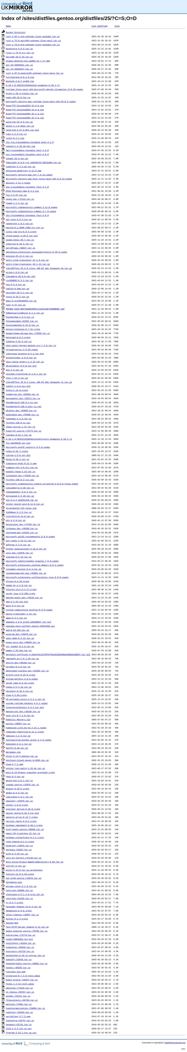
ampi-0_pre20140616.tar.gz (21, 300)
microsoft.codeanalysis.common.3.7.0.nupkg (31, 211)
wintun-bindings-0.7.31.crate (23, 329)
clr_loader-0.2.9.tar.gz (20, 646)
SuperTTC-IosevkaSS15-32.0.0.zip (25, 105)
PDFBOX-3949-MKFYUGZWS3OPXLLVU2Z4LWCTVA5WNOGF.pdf (35, 308)
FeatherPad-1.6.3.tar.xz (20, 317)
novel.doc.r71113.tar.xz (20, 199)
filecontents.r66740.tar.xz (22, 1000)
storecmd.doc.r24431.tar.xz (22, 532)
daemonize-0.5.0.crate (19, 910)
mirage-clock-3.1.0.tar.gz (21, 886)
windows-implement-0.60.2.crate (24, 825)
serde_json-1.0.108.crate (20, 593)
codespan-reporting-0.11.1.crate (25, 731)
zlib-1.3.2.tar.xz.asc (19, 1028)
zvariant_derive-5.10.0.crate (23, 809)
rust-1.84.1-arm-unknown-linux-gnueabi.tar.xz (33, 36)
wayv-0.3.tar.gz (15, 605)
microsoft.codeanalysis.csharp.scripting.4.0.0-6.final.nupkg (42, 483)
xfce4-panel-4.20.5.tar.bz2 (22, 235)
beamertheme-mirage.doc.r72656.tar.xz (28, 333)
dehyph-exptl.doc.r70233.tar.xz (24, 597)
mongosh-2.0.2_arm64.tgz (20, 81)
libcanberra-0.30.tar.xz (20, 487)
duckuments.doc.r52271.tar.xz (23, 398)
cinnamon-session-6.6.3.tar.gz (23, 569)
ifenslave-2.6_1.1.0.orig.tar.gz (25, 894)
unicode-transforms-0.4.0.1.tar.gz (26, 374)
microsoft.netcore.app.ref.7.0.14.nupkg (29, 174)
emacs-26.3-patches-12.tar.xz (23, 833)
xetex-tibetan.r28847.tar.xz (22, 914)
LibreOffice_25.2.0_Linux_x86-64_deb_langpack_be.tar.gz (39, 268)
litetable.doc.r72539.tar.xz (22, 475)
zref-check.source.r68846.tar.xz (25, 829)
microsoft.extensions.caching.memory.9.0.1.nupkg (34, 565)
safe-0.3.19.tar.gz (17, 853)
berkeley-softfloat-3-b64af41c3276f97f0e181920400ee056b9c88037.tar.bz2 (48, 654)
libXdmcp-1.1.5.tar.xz (19, 512)
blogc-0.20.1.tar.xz (17, 459)
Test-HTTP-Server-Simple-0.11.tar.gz (27, 926)
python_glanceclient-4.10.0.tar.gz (26, 548)
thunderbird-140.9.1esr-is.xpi (23, 406)
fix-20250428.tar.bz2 (18, 443)
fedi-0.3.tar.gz (15, 776)
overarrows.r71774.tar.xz (20, 935)
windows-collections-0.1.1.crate (25, 837)
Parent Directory (16, 32)
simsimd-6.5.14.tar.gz (19, 556)
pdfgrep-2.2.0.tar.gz (18, 544)
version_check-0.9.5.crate (21, 821)
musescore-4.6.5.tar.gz (19, 48)
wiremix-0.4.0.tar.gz (18, 666)
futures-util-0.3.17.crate (21, 589)
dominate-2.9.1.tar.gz (19, 744)
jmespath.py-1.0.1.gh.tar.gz (22, 658)
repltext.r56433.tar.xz (19, 1012)
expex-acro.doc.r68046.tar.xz (23, 642)
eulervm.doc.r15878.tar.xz (21, 634)
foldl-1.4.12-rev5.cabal (20, 983)
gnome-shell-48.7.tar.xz (20, 239)
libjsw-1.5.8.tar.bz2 (18, 455)
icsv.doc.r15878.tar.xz (19, 552)
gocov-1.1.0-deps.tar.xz (20, 125)
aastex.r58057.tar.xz (18, 723)
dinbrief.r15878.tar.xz (19, 845)
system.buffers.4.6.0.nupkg (22, 678)
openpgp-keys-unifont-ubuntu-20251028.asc (30, 626)
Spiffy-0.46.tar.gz (17, 748)
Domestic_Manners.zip (18, 719)
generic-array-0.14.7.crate (22, 817)
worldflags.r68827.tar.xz (20, 247)
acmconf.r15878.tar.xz (19, 959)
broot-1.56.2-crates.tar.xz (22, 93)
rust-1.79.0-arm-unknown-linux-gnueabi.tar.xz (33, 44)
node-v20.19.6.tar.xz (18, 97)
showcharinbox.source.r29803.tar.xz (26, 963)
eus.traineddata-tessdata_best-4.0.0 (27, 154)
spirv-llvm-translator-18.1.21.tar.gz (28, 264)
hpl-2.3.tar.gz (14, 369)
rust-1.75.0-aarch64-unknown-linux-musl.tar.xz (33, 40)
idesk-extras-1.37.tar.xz (20, 426)
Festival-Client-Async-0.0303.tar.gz (27, 760)
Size (117, 26)
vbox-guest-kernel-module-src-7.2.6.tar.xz (31, 345)
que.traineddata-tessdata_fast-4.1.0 (27, 186)
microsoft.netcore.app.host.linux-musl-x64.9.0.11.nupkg (39, 178)
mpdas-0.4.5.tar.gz (17, 792)
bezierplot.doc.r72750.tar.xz (23, 524)
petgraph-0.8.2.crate (18, 337)
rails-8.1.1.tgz (15, 138)
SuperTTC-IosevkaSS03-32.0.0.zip (25, 109)
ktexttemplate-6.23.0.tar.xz (22, 325)
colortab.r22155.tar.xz (19, 898)
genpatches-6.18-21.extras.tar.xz (25, 955)
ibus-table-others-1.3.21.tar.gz (25, 361)
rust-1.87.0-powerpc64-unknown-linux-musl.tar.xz (34, 73)
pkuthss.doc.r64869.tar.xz (21, 410)
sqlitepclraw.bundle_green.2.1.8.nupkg (28, 739)
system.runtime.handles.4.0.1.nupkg (26, 703)
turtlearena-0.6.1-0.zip (20, 77)
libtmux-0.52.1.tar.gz (19, 434)
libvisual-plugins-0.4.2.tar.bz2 (25, 353)
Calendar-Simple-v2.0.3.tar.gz (23, 906)
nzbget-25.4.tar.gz (17, 158)
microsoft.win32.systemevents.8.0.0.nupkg (30, 536)
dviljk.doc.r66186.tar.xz (20, 662)
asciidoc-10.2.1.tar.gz (19, 292)
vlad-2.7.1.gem (14, 764)
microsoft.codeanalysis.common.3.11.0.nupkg (31, 207)
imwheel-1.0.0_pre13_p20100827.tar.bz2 (28, 622)
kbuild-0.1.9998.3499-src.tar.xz (25, 227)
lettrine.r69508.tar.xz (19, 890)
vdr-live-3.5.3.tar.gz (19, 219)
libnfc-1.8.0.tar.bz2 (18, 386)
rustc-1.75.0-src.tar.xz (20, 52)
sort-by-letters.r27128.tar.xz (23, 857)
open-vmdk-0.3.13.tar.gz (20, 638)
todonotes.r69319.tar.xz (20, 947)
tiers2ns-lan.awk (16, 971)
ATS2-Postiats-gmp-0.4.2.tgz (22, 191)
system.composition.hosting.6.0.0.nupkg (29, 609)
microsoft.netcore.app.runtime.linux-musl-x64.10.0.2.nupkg (41, 101)
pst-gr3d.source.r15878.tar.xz (23, 878)
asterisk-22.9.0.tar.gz (19, 121)
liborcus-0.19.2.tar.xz (19, 243)
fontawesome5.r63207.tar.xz (22, 321)
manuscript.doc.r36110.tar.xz (23, 711)
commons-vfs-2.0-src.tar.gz (22, 467)
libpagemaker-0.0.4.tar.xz (21, 491)
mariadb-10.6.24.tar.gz (19, 56)
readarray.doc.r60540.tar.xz (22, 394)
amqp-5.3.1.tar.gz (16, 617)
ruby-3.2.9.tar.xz (16, 134)
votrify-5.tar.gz (16, 865)
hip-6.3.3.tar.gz (16, 284)
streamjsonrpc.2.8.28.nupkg (22, 349)
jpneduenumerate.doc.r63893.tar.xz (26, 573)
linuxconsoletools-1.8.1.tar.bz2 (25, 707)
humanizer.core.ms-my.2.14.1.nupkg (26, 727)
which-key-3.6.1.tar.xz (19, 780)
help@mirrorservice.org (175, 1043)
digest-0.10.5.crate (17, 788)
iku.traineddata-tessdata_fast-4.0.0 (27, 215)
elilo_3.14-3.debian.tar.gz (22, 756)
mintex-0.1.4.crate (17, 918)
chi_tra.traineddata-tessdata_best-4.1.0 (30, 142)
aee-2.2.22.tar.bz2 (17, 601)
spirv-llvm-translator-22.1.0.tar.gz (27, 260)
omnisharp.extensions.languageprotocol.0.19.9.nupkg (36, 252)
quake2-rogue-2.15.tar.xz (20, 471)
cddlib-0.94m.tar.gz (17, 288)
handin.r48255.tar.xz (18, 967)
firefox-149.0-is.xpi (18, 422)
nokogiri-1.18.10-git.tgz (20, 146)
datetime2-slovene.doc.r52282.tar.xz (27, 670)
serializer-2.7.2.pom (18, 1016)
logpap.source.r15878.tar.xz (22, 784)
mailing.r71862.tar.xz (19, 1004)
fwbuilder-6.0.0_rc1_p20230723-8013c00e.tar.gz (33, 162)
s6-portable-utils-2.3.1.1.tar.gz (25, 699)
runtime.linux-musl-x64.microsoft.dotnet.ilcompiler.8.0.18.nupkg (44, 89)
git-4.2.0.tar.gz (16, 520)
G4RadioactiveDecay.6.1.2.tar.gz (25, 313)
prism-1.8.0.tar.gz (17, 272)
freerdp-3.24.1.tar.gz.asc (21, 1032)
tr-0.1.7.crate (14, 902)
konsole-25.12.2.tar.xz (19, 256)
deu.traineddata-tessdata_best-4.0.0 (27, 150)
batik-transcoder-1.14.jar (21, 613)
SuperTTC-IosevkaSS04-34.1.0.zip (25, 113)
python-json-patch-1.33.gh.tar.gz (25, 768)
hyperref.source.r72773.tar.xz (23, 430)
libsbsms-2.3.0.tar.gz (19, 418)
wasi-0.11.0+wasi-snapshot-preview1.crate (30, 772)
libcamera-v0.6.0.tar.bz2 (20, 276)
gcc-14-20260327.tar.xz (19, 69)
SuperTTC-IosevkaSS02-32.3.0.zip (25, 117)
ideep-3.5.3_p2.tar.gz (19, 687)
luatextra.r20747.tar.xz (20, 1020)
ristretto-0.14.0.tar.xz (20, 516)
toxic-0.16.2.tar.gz (17, 296)
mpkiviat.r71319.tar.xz (19, 987)
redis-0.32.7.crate (17, 451)
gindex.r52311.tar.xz (18, 996)
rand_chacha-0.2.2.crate (20, 841)
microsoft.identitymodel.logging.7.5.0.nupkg (32, 561)
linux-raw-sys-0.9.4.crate (21, 231)
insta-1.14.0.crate (17, 390)
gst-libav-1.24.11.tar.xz (20, 540)
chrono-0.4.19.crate (17, 581)
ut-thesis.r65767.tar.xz (20, 992)
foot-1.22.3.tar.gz (17, 378)
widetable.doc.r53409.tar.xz (22, 414)
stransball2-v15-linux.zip (21, 508)
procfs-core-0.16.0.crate (20, 674)
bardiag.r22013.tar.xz (19, 849)
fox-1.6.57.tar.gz (16, 195)
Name (8, 26)
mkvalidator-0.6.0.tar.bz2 (21, 365)
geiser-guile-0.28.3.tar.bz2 (22, 813)
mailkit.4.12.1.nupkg (18, 182)
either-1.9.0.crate (17, 805)
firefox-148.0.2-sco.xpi (20, 479)
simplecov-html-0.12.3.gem (21, 463)
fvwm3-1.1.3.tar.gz (17, 203)
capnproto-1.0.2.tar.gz (19, 223)
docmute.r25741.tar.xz (19, 1024)
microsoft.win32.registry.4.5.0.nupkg (28, 447)
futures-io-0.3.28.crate (20, 874)
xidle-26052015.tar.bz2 (19, 939)
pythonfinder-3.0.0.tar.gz (21, 357)
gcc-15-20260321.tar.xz (19, 64)
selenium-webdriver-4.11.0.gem (23, 170)
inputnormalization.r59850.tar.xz (25, 1008)
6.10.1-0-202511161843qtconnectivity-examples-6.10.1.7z (39, 439)
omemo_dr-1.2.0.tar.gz (19, 585)
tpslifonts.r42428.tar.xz (20, 943)
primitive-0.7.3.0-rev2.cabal (23, 975)
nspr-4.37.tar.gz (16, 304)
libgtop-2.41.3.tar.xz (19, 341)
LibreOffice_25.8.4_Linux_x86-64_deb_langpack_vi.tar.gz (39, 382)
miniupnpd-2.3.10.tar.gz (20, 495)
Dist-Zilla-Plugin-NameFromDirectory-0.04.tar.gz (34, 861)
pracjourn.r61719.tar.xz (20, 951)
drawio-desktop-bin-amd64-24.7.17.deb (28, 60)
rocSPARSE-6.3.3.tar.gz (19, 280)
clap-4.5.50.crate (16, 695)
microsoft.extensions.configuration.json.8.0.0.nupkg (37, 577)
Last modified (99, 26)
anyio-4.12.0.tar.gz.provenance (24, 870)
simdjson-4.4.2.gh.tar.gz (20, 166)
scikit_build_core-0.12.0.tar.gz (25, 504)
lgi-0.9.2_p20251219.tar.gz (22, 500)
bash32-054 (12, 922)
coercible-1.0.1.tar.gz (19, 796)
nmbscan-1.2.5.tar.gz (18, 735)
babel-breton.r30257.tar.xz (22, 979)
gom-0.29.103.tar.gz (17, 630)
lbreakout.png (14, 882)
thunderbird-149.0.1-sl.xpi (22, 402)
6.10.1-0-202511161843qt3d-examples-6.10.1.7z (33, 85)
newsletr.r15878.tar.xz (19, 800)
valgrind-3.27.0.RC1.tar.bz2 (22, 130)
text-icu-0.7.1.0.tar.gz (20, 715)
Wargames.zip (13, 752)
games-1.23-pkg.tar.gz (19, 650)
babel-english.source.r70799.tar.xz (26, 931)
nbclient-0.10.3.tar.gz (19, 691)
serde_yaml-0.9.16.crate (20, 683)
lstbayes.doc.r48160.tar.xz (22, 528)
